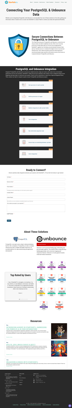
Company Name (10, 192)
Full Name (9, 177)
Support (20, 382)
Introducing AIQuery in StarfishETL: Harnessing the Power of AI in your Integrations (11, 377)
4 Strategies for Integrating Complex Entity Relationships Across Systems (11, 390)
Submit (9, 220)
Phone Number (10, 186)
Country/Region (10, 197)
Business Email (10, 181)
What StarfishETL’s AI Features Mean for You (11, 386)
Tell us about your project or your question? (15, 203)
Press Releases (22, 377)
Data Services (42, 2)
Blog (20, 375)
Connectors (36, 2)
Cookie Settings (56, 404)
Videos (20, 384)
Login (65, 2)
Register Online (9, 337)
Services (21, 380)
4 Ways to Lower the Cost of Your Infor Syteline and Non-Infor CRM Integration (11, 395)
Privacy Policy (23, 404)
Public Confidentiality (47, 404)
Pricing (62, 2)
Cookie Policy (15, 404)
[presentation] (15, 217)
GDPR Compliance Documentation (34, 404)
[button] (69, 405)
